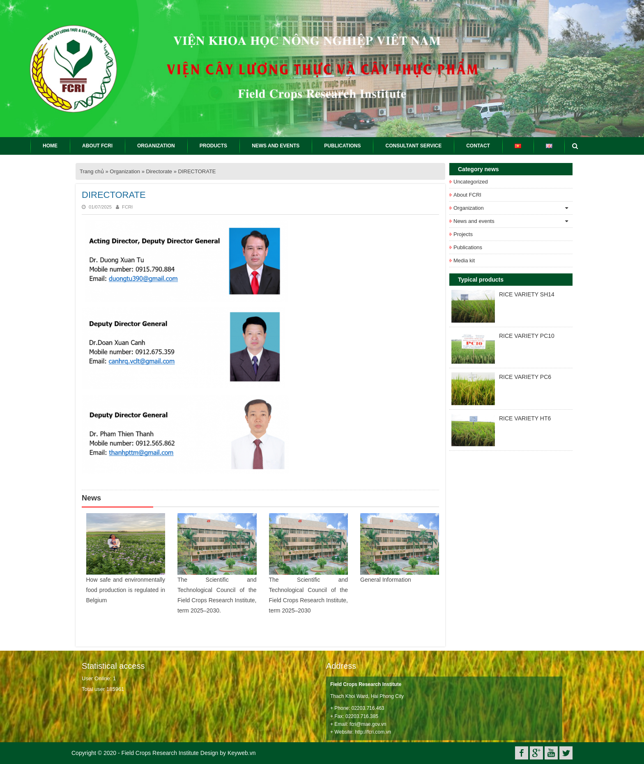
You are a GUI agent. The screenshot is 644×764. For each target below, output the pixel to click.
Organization (125, 171)
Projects (463, 234)
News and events (473, 221)
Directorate (159, 171)
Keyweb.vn (241, 753)
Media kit (464, 260)
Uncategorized (470, 182)
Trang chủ (92, 171)
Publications (467, 247)
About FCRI (467, 195)
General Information (385, 579)
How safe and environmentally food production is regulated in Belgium (126, 589)
